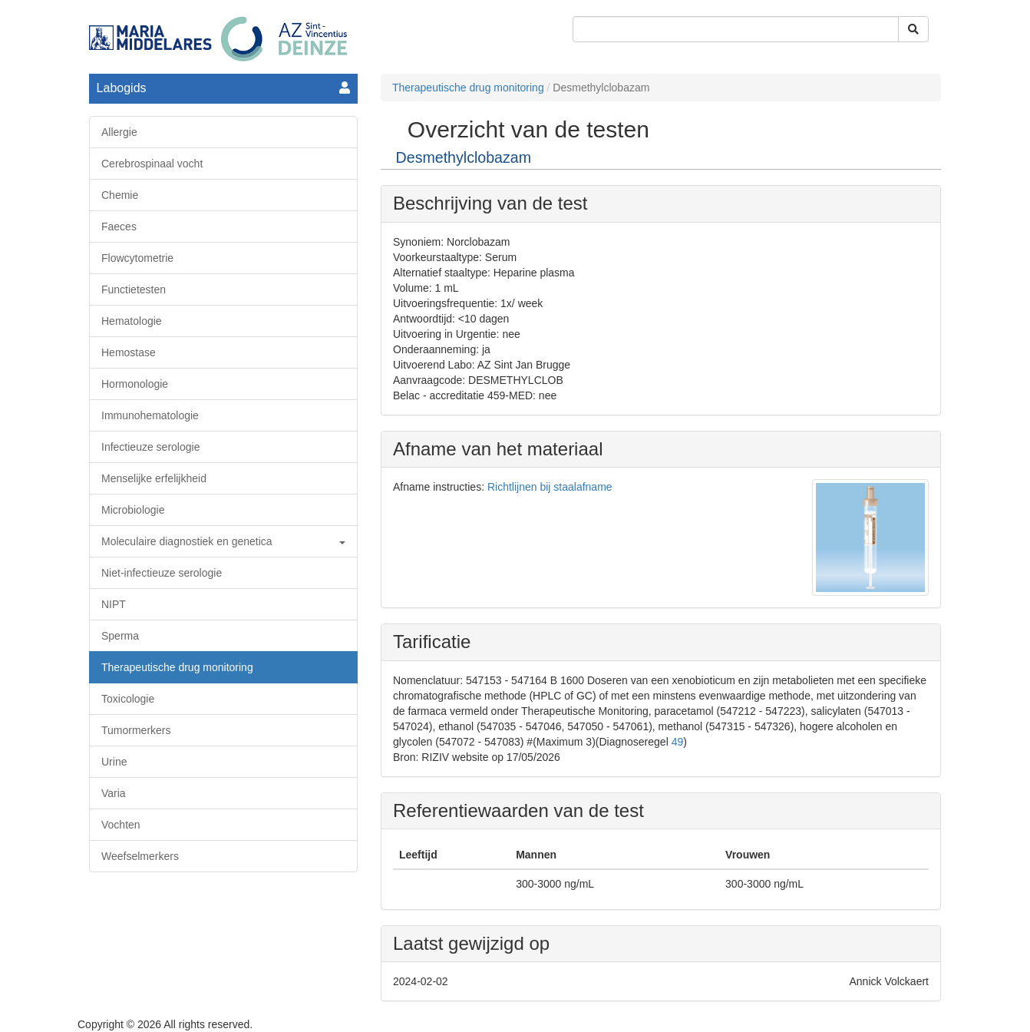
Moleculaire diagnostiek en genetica (223, 541)
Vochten (120, 825)
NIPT (113, 604)
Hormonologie (134, 384)
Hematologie (131, 321)
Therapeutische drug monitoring (177, 667)
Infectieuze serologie (150, 447)
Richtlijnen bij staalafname (549, 487)
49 (678, 742)
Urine (114, 762)
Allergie (119, 132)
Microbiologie (132, 510)
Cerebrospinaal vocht (152, 163)
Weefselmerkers (140, 856)
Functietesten (133, 289)
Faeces (119, 226)
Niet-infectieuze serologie (161, 573)
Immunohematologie (150, 415)
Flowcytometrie (137, 258)
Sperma (120, 636)
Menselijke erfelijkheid (153, 478)
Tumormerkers (136, 730)
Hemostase (128, 352)
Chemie (119, 195)
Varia (113, 793)
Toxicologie (127, 699)
